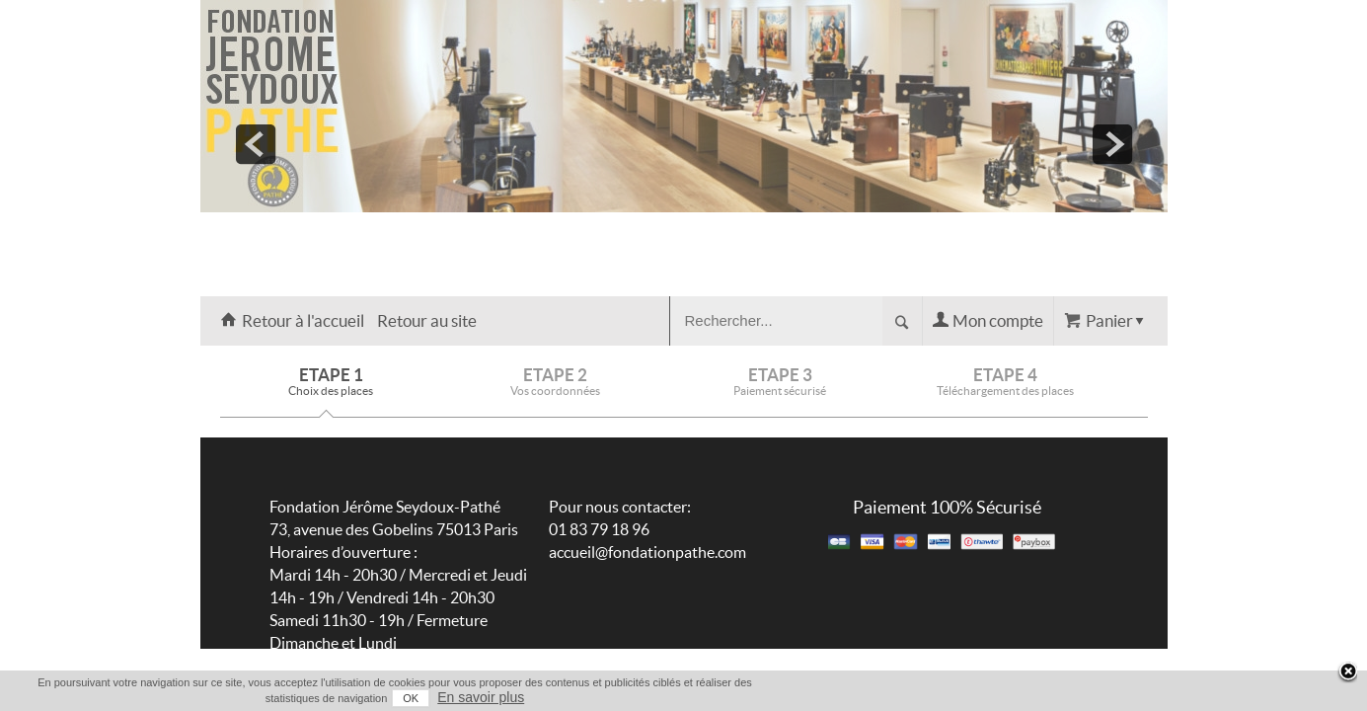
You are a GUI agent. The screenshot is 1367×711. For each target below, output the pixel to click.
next (1112, 144)
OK (1058, 698)
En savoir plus (1128, 697)
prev (255, 144)
